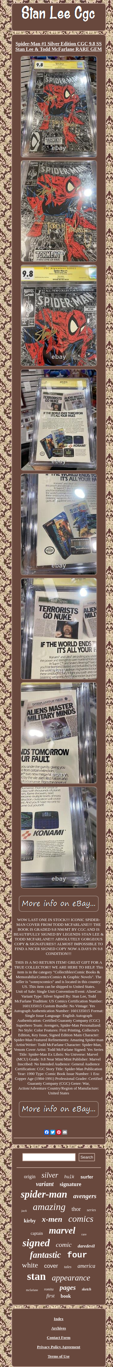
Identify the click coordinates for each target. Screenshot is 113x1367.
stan (36, 1276)
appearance (71, 1277)
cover (51, 1266)
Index (59, 1318)
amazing (49, 1206)
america (86, 1266)
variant (45, 1184)
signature (70, 1184)
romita (49, 1289)
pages (68, 1287)
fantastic (45, 1255)
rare (83, 1234)
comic (64, 1244)
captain (37, 1233)
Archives (58, 1328)
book (66, 1296)
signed (36, 1242)
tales (68, 1266)
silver (50, 1175)
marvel (62, 1230)
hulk (69, 1177)
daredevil (86, 1246)
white (30, 1265)
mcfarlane (32, 1290)
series (91, 1210)
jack (24, 1210)
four (77, 1255)
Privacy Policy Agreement (58, 1347)
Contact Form (58, 1337)
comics (80, 1219)
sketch (86, 1289)
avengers (84, 1196)
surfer (86, 1176)
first (50, 1296)
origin (30, 1176)
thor (76, 1209)
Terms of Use (58, 1356)
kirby (30, 1221)
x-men (52, 1219)
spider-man (44, 1194)
